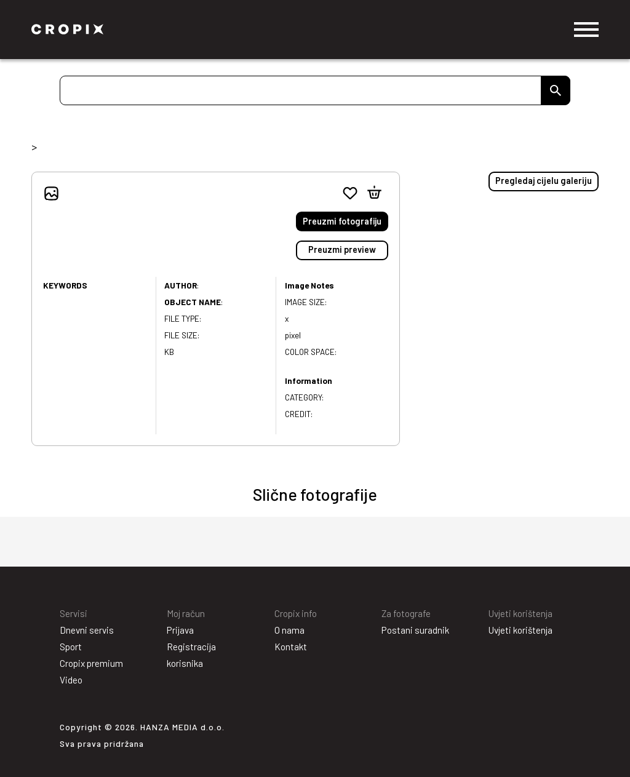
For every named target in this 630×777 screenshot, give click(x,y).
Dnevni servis (87, 630)
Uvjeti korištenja (520, 630)
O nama (289, 630)
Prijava (180, 630)
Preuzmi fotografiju (342, 221)
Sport (71, 646)
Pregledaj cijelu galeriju (543, 180)
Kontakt (290, 646)
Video (71, 679)
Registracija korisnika (191, 655)
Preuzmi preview (342, 249)
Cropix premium (91, 663)
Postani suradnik (415, 630)
